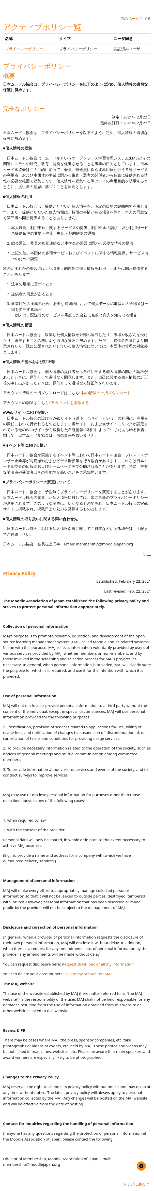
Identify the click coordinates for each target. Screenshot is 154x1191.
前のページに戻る (135, 18)
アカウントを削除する (70, 402)
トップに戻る (136, 1183)
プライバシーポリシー (24, 48)
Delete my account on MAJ (88, 973)
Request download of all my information (98, 964)
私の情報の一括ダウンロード (106, 392)
